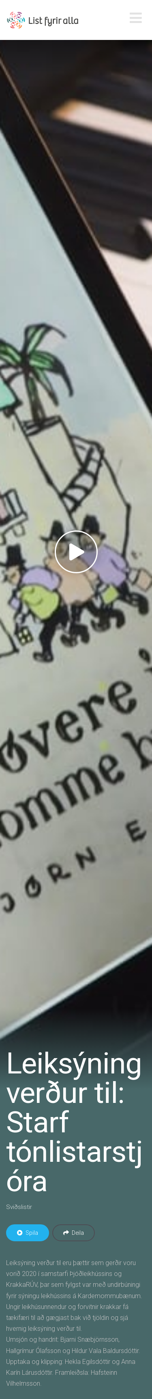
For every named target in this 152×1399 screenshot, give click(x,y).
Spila (27, 1233)
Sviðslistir (19, 1207)
